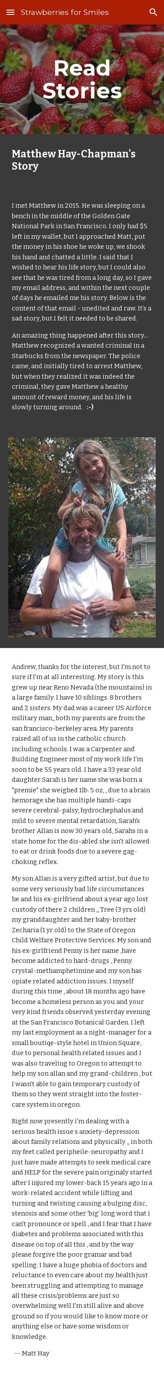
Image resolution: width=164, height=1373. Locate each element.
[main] (82, 79)
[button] (10, 12)
